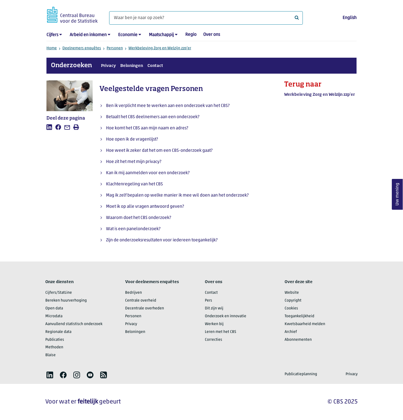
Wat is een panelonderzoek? (133, 229)
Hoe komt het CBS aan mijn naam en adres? (147, 128)
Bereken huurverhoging (66, 300)
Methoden (54, 347)
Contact (155, 66)
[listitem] (49, 127)
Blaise (50, 355)
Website (292, 293)
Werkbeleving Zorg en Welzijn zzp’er (159, 48)
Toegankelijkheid (299, 316)
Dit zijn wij (214, 308)
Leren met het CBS (220, 332)
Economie (127, 35)
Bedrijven (133, 293)
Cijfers (52, 35)
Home (51, 48)
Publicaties (54, 340)
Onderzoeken (71, 65)
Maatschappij (161, 35)
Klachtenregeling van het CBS (134, 184)
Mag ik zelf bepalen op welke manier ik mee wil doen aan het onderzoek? (177, 195)
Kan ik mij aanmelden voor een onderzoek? (147, 173)
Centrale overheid (140, 300)
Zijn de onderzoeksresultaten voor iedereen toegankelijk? (161, 240)
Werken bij (214, 324)
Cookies (291, 308)
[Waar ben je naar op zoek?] (206, 18)
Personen (115, 48)
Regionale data (58, 332)
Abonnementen (298, 340)
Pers (208, 300)
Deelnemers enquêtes (81, 48)
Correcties (213, 340)
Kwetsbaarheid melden (305, 324)
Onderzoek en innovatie (225, 316)
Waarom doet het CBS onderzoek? (138, 218)
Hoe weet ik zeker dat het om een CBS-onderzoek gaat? (159, 150)
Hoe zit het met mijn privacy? (133, 162)
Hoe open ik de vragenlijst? (132, 139)
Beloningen (131, 66)
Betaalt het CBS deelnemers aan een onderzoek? (152, 117)
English (350, 18)
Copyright (293, 300)
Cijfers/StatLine (58, 293)
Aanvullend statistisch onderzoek (73, 324)
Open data (54, 308)
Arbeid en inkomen (88, 35)
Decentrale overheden (144, 308)
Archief (291, 332)
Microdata (53, 316)
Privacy (108, 66)
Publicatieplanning (301, 374)
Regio (190, 34)
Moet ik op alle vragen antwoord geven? (145, 206)
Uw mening (397, 194)
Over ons (211, 34)
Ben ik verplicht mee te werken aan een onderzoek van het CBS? (167, 106)
